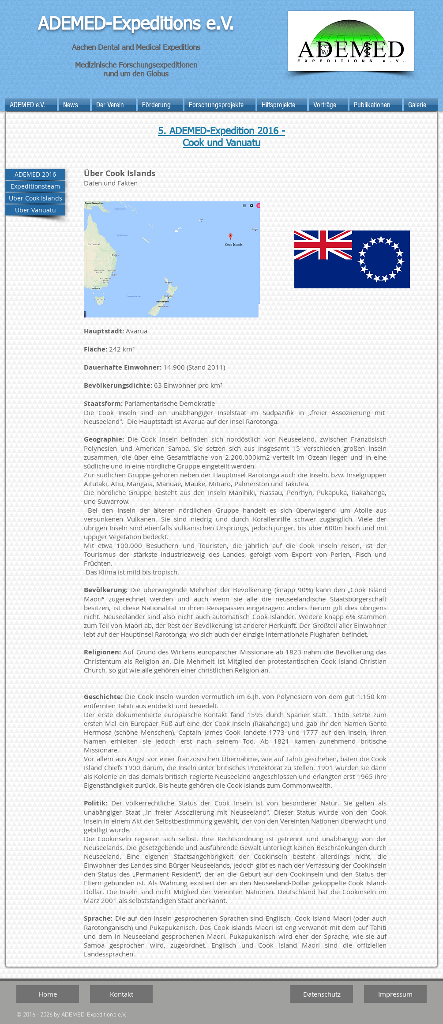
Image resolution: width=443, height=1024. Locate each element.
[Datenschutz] (321, 994)
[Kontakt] (121, 994)
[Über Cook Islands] (35, 198)
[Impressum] (395, 994)
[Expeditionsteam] (35, 186)
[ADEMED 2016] (35, 174)
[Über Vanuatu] (35, 209)
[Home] (47, 994)
